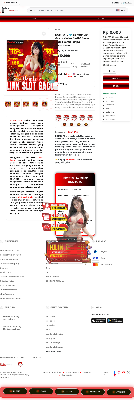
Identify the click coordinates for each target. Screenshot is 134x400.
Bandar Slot (16, 120)
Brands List (51, 255)
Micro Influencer (7, 285)
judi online (50, 325)
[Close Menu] (3, 11)
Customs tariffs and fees (12, 276)
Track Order (5, 272)
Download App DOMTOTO (58, 250)
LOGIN (33, 18)
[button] (44, 34)
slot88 (49, 329)
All (31, 10)
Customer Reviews (54, 259)
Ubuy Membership (8, 289)
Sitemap (4, 268)
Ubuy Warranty (7, 294)
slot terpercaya (53, 342)
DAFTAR (100, 18)
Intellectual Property (9, 263)
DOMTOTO (60, 29)
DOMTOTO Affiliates (55, 281)
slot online (50, 316)
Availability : (60, 75)
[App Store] (99, 321)
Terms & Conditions (52, 372)
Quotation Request (9, 259)
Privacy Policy (72, 372)
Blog (48, 268)
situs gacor (51, 338)
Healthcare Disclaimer (10, 298)
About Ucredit (52, 276)
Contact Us (67, 375)
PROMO (15, 391)
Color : (62, 84)
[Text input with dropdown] (75, 10)
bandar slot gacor (54, 347)
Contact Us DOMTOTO (10, 255)
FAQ (47, 272)
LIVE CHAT (119, 392)
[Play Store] (115, 321)
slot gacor (51, 321)
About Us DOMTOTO (9, 250)
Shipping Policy (7, 281)
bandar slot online (54, 334)
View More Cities (54, 351)
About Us (87, 372)
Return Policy (52, 263)
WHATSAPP (93, 392)
